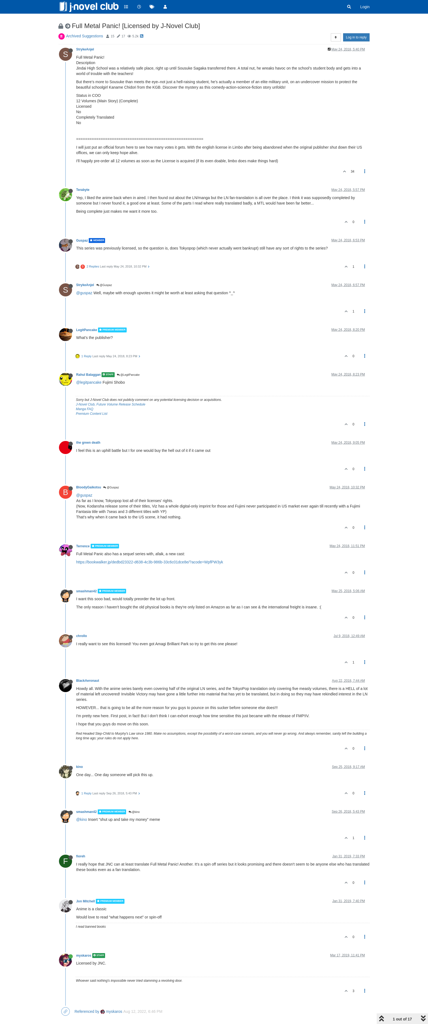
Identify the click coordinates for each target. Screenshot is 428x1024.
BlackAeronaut (87, 681)
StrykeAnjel (85, 49)
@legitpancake (89, 382)
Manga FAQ (84, 409)
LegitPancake (86, 330)
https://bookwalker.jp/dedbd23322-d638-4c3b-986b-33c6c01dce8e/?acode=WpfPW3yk (149, 562)
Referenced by (87, 1011)
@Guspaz (104, 285)
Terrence (83, 546)
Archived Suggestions (84, 36)
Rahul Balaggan (88, 375)
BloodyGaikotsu (88, 487)
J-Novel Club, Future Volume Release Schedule (110, 404)
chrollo (81, 636)
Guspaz (82, 240)
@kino (134, 811)
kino (79, 767)
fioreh (80, 856)
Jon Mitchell (85, 901)
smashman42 (86, 591)
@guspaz (84, 293)
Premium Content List (91, 414)
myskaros (83, 955)
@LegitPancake (128, 374)
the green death (88, 443)
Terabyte (83, 190)
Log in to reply (356, 37)
